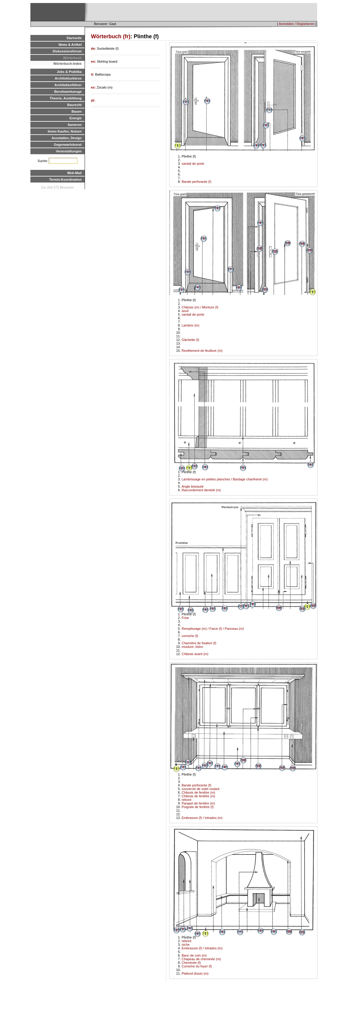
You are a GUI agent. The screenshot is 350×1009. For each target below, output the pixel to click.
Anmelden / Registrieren (296, 24)
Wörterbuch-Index (67, 63)
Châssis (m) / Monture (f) (200, 307)
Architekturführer (68, 85)
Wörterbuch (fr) (110, 36)
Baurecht (74, 105)
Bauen (76, 111)
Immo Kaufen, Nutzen (65, 131)
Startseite (74, 38)
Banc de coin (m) (194, 955)
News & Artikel (70, 44)
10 (259, 248)
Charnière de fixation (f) (199, 643)
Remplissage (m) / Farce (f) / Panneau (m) (213, 628)
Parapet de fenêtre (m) (198, 803)
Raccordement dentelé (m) (201, 490)
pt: (93, 100)
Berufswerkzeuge (68, 91)
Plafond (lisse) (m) (195, 973)
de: (94, 48)
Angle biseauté (193, 486)
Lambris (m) (190, 325)
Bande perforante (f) (196, 181)
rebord (186, 799)
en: (94, 61)
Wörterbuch (72, 58)
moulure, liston (192, 646)
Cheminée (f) (191, 962)
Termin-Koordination (65, 179)
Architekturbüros (68, 78)
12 (275, 251)
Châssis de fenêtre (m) (198, 792)
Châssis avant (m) (195, 654)
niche (185, 944)
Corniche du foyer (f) (197, 966)
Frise (185, 618)
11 (265, 289)
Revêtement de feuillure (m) (202, 350)
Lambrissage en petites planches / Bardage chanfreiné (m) (225, 479)
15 (309, 250)
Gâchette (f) (190, 340)
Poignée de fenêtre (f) (198, 807)
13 (287, 243)
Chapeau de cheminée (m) (201, 959)
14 (302, 243)
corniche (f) (190, 636)
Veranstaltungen (69, 151)
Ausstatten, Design (67, 138)
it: (93, 74)
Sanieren (75, 125)
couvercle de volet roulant (200, 789)
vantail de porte (193, 163)
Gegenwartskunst (68, 144)
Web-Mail (74, 173)
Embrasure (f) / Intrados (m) (202, 818)
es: (94, 87)
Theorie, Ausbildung (66, 98)
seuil (185, 311)
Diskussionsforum (67, 51)
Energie (76, 118)
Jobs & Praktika (69, 71)
